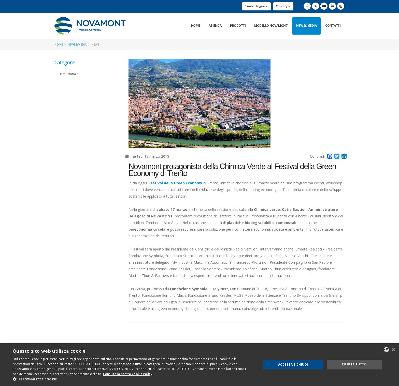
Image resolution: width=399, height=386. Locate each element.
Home (195, 25)
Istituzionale (69, 74)
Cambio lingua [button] (256, 6)
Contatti (332, 25)
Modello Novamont (271, 25)
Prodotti (238, 25)
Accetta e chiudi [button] (293, 364)
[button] (133, 379)
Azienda (215, 25)
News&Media (306, 25)
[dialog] (199, 364)
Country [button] (283, 6)
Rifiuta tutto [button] (354, 364)
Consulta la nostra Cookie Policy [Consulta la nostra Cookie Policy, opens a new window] (127, 374)
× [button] (393, 349)
